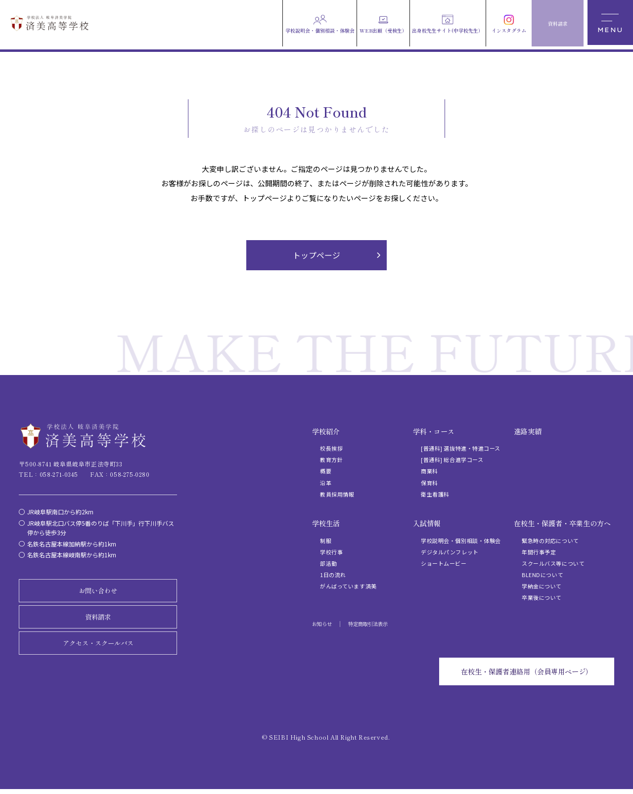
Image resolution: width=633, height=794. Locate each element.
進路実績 (528, 432)
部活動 (328, 564)
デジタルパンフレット (450, 552)
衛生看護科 (435, 495)
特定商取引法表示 (368, 624)
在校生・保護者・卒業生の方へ (562, 524)
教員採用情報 (337, 495)
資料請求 (98, 619)
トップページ (316, 255)
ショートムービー (443, 564)
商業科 (429, 472)
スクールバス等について (553, 564)
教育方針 (331, 460)
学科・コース (433, 432)
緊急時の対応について (550, 541)
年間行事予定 (539, 552)
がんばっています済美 (348, 587)
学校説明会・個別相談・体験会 (461, 541)
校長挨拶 (331, 449)
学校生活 (326, 524)
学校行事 (331, 552)
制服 (325, 541)
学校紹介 (326, 432)
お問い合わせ (98, 592)
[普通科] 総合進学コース (452, 460)
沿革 (325, 483)
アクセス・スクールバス (98, 646)
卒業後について (542, 598)
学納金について (542, 587)
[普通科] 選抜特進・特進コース (460, 449)
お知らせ (322, 624)
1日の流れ (333, 575)
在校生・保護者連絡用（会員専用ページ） (521, 675)
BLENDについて (542, 575)
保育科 (429, 483)
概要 (325, 472)
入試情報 (427, 524)
